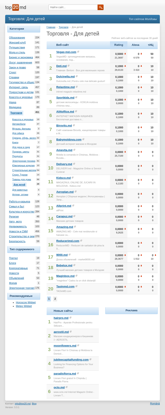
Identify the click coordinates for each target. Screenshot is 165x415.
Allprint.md (63, 205)
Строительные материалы (26, 170)
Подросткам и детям (21, 92)
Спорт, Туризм (20, 174)
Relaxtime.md (65, 87)
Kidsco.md (63, 177)
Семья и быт (16, 206)
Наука (12, 102)
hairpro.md (61, 317)
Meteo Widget (24, 306)
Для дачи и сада (21, 147)
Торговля (16, 112)
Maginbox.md (65, 276)
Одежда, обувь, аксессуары (27, 138)
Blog (34, 403)
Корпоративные (18, 268)
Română (155, 403)
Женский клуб (17, 42)
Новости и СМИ (18, 231)
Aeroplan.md (65, 191)
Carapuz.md (64, 216)
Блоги (12, 263)
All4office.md (65, 111)
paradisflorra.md (65, 373)
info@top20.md (23, 403)
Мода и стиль (17, 52)
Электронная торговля (22, 288)
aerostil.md (61, 331)
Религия (14, 216)
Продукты (17, 156)
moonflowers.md (65, 345)
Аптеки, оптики (20, 194)
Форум (13, 283)
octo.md (59, 387)
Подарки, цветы (20, 151)
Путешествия (17, 47)
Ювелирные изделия (23, 165)
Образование (17, 37)
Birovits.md (64, 125)
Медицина (15, 107)
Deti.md (61, 66)
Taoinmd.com (65, 286)
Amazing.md (64, 226)
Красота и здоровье (21, 97)
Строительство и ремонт (23, 236)
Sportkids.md (65, 97)
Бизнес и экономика (21, 57)
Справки (14, 77)
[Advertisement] (135, 342)
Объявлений (16, 278)
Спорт (12, 72)
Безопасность (17, 241)
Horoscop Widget (26, 302)
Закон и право (17, 67)
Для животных (20, 189)
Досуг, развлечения (20, 62)
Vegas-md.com (66, 52)
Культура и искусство (21, 211)
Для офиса (18, 133)
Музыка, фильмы (21, 128)
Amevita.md (64, 150)
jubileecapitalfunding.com (71, 359)
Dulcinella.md (65, 76)
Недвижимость (18, 226)
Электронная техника (23, 161)
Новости (14, 273)
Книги (15, 142)
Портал (13, 258)
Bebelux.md (64, 265)
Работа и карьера (19, 201)
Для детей (20, 184)
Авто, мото (15, 221)
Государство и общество (23, 82)
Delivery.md (64, 164)
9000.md (62, 254)
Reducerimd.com (67, 240)
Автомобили (19, 124)
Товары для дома (21, 179)
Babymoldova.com (68, 139)
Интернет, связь (18, 87)
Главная (51, 27)
